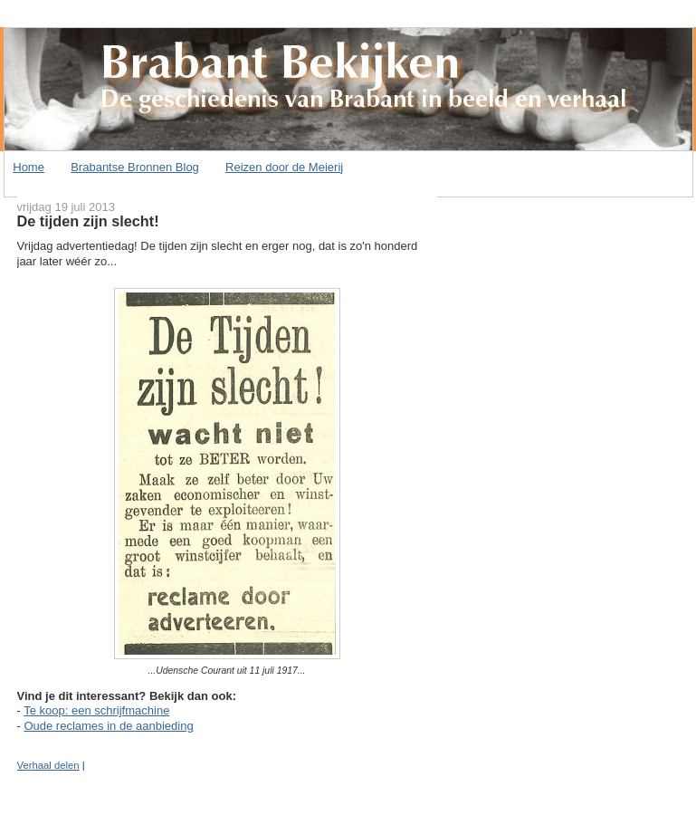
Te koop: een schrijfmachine (96, 710)
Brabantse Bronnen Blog (135, 167)
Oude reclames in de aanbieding (108, 726)
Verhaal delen (48, 765)
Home (28, 167)
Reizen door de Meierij (284, 167)
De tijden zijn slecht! (88, 221)
